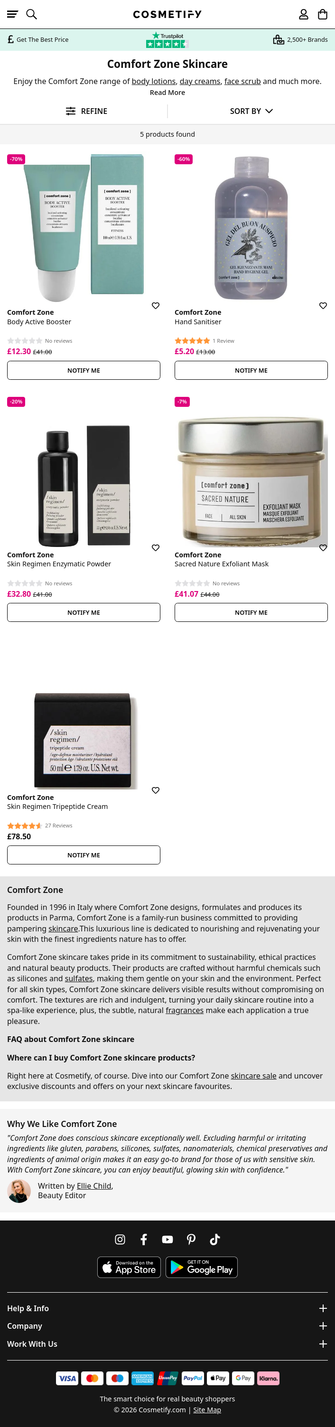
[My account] (299, 14)
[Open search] (35, 14)
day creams (200, 81)
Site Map (207, 1409)
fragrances (185, 1010)
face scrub (242, 81)
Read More (167, 92)
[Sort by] (251, 110)
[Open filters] (83, 111)
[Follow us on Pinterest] (191, 1239)
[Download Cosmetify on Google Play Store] (202, 1267)
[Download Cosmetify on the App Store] (129, 1267)
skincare (63, 928)
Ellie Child (94, 1186)
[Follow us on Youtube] (167, 1239)
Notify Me (83, 370)
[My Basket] (318, 14)
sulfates (79, 978)
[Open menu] (16, 14)
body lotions (154, 81)
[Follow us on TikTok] (214, 1239)
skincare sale (254, 1075)
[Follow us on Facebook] (143, 1239)
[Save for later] (149, 300)
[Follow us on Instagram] (120, 1239)
